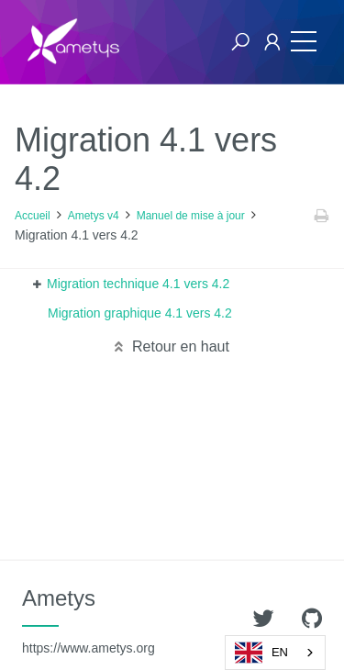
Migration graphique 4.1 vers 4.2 (140, 313)
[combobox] (275, 652)
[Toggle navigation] (299, 41)
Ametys (88, 620)
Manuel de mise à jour (191, 215)
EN (261, 652)
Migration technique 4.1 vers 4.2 (138, 283)
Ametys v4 (93, 215)
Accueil (32, 215)
